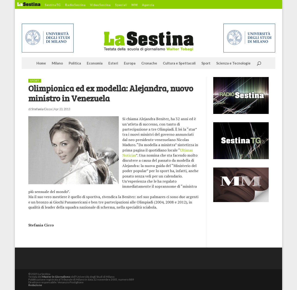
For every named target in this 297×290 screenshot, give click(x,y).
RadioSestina (75, 5)
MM (135, 5)
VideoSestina (100, 5)
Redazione (35, 285)
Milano (57, 63)
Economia (95, 63)
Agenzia (148, 5)
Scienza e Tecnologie (233, 63)
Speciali (121, 5)
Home (41, 63)
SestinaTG (53, 5)
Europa (130, 63)
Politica (75, 63)
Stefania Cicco (41, 109)
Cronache (149, 63)
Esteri (113, 63)
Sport (205, 63)
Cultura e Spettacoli (179, 63)
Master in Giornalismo (56, 276)
